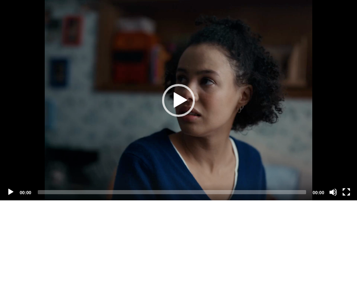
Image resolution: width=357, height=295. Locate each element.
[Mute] (333, 192)
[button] (178, 100)
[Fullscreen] (346, 192)
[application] (178, 100)
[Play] (11, 192)
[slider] (172, 192)
